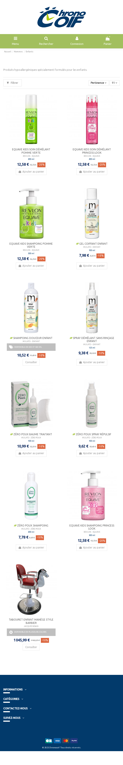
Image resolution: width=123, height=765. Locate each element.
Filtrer (12, 82)
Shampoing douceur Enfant (31, 338)
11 (114, 82)
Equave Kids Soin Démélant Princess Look (92, 151)
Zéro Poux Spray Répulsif (91, 434)
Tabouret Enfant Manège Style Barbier (31, 621)
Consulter (31, 362)
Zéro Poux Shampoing (31, 525)
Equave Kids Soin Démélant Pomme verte (31, 151)
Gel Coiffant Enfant (92, 243)
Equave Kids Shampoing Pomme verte (31, 245)
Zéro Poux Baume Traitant (31, 434)
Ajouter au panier (31, 171)
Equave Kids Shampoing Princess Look (91, 527)
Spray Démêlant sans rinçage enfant (92, 339)
